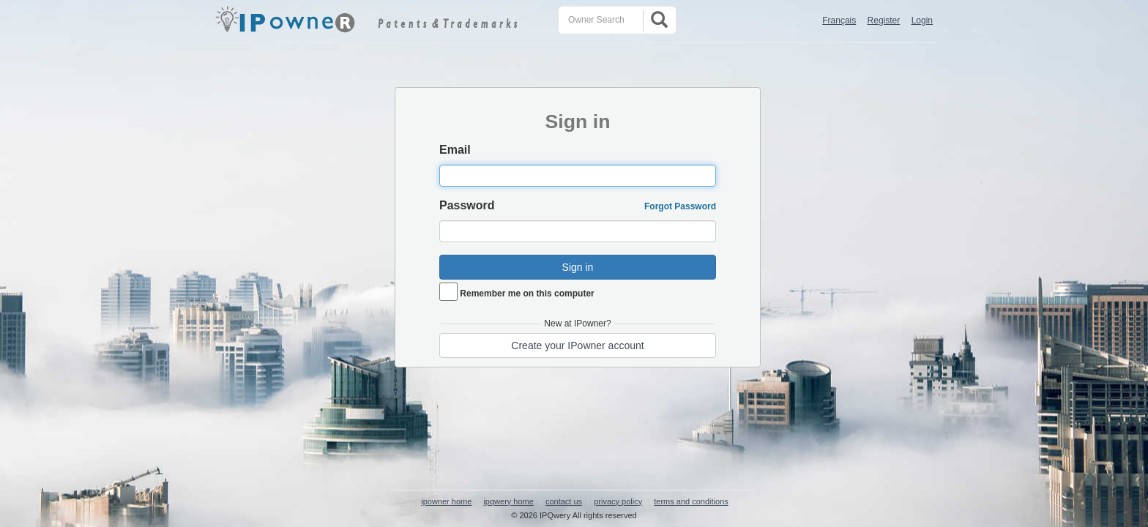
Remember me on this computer (527, 293)
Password (467, 205)
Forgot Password (680, 206)
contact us (563, 501)
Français (839, 20)
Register (884, 20)
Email (455, 149)
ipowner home (446, 501)
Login (922, 20)
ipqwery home (508, 501)
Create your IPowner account (577, 345)
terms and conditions (691, 501)
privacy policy (618, 501)
